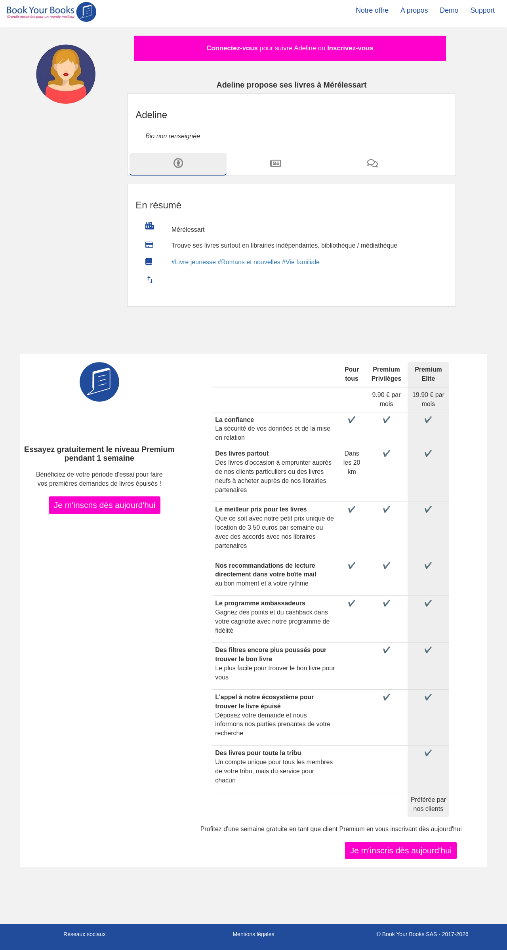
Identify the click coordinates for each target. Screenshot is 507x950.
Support (482, 10)
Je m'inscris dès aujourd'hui (105, 504)
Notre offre (372, 10)
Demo (449, 10)
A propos (414, 10)
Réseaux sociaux (84, 934)
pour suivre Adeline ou (290, 48)
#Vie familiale (301, 262)
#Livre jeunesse (194, 262)
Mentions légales (253, 934)
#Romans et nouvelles (248, 262)
